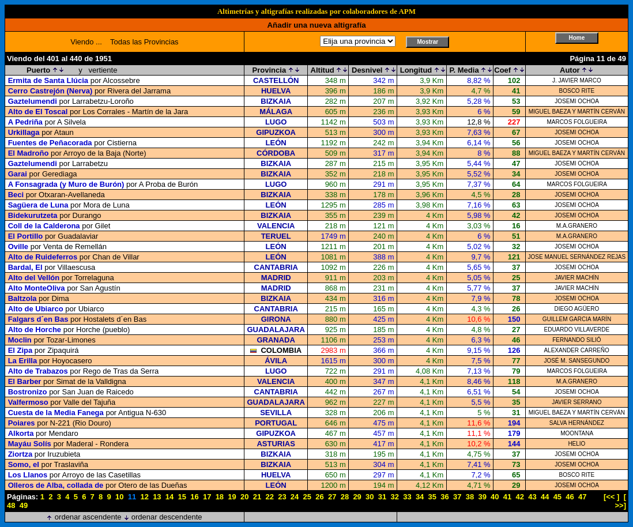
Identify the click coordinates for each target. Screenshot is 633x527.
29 (357, 496)
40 (495, 496)
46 (570, 496)
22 (269, 496)
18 (220, 496)
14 (169, 496)
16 (194, 496)
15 (182, 496)
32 (394, 496)
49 (24, 505)
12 (144, 496)
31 (382, 496)
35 (432, 496)
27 (332, 496)
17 (207, 496)
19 (232, 496)
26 (319, 496)
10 (119, 496)
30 (370, 496)
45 (557, 496)
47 (582, 496)
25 (307, 496)
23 (282, 496)
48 (11, 505)
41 (507, 496)
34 (420, 496)
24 (295, 496)
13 (157, 496)
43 (532, 496)
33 (407, 496)
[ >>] (620, 501)
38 (470, 496)
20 (244, 496)
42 (520, 496)
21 (257, 496)
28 (345, 496)
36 (444, 496)
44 (545, 496)
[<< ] (611, 496)
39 (482, 496)
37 (457, 496)
